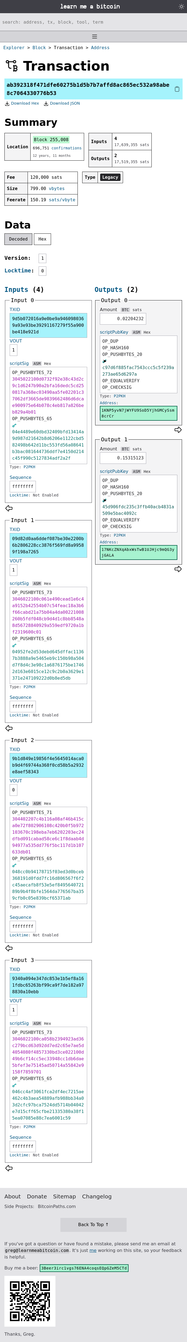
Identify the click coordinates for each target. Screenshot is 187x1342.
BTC (125, 310)
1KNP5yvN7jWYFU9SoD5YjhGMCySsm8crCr (138, 413)
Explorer (14, 47)
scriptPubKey (114, 332)
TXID (15, 309)
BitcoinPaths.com (57, 1206)
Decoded (18, 239)
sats (137, 310)
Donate (37, 1196)
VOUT (16, 341)
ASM (36, 363)
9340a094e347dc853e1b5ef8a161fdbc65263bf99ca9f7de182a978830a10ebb (48, 985)
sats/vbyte (62, 199)
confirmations (67, 148)
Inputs (16, 290)
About (12, 1196)
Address (100, 47)
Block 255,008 (51, 139)
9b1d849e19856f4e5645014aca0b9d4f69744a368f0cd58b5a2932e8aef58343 (48, 765)
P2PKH (29, 467)
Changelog (97, 1196)
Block (39, 47)
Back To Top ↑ (93, 1224)
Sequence (20, 477)
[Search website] (93, 22)
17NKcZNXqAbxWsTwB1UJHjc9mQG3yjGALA (138, 552)
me (92, 1250)
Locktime (17, 270)
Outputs (108, 290)
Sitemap (64, 1196)
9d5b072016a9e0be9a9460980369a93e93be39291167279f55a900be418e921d (48, 325)
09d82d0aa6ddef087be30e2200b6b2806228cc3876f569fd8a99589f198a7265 (48, 545)
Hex (43, 239)
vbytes (57, 188)
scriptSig (19, 363)
